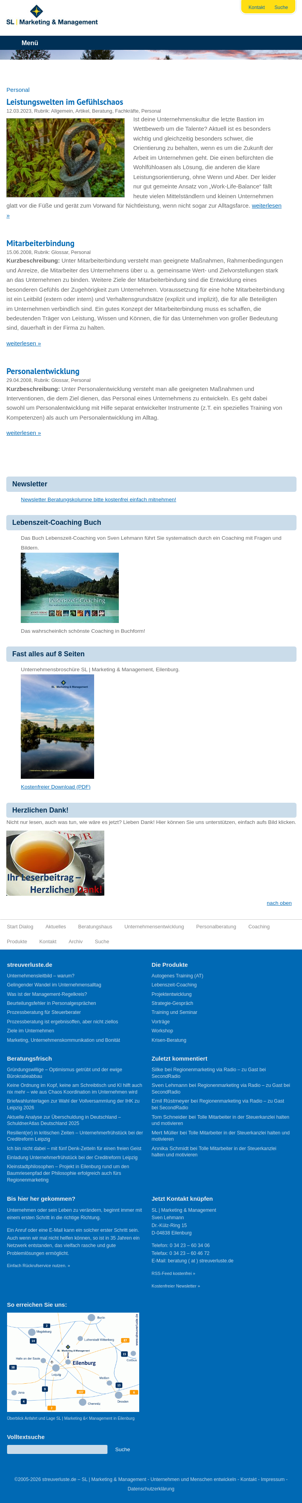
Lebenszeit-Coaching (174, 985)
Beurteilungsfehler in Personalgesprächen (51, 1003)
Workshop (162, 1031)
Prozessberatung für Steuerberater (44, 1012)
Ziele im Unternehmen (30, 1031)
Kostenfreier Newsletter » (176, 1286)
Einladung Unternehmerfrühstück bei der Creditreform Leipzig (72, 1157)
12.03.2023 (18, 111)
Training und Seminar (175, 1012)
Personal (151, 111)
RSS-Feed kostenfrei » (173, 1273)
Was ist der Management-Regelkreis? (47, 994)
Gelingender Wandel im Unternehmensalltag (54, 985)
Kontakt (257, 7)
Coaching (259, 927)
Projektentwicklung (172, 994)
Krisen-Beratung (169, 1040)
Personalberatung (216, 927)
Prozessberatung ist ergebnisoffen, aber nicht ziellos (62, 1022)
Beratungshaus (95, 927)
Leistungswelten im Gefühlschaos (64, 102)
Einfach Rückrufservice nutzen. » (38, 1265)
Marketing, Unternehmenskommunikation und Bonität (63, 1040)
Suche (281, 7)
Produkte (17, 941)
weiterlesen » (23, 343)
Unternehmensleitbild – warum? (41, 976)
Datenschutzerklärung (150, 1489)
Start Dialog (20, 927)
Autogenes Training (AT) (178, 976)
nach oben (279, 903)
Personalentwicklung (42, 371)
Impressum (273, 1479)
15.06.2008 (18, 252)
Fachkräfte (126, 111)
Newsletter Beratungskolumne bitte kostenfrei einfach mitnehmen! (98, 499)
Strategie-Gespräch (172, 1003)
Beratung (102, 111)
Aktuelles (55, 927)
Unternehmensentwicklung (154, 927)
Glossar (59, 252)
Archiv (76, 941)
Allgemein (62, 111)
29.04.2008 (18, 380)
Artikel (82, 111)
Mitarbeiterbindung (40, 243)
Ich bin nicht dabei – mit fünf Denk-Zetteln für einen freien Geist (74, 1148)
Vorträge (161, 1022)
